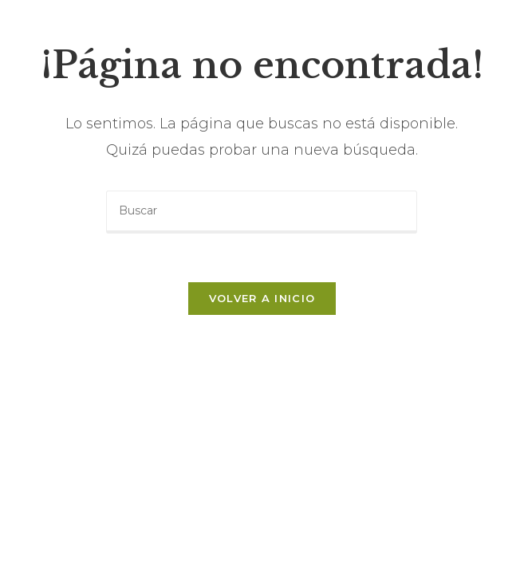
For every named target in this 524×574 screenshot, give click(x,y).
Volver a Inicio (262, 298)
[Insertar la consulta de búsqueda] (261, 212)
